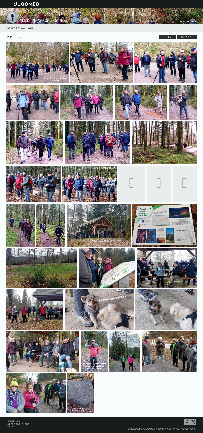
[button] (8, 417)
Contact (10, 426)
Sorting (186, 36)
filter (167, 36)
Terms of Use (13, 420)
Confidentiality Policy (17, 423)
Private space (188, 21)
